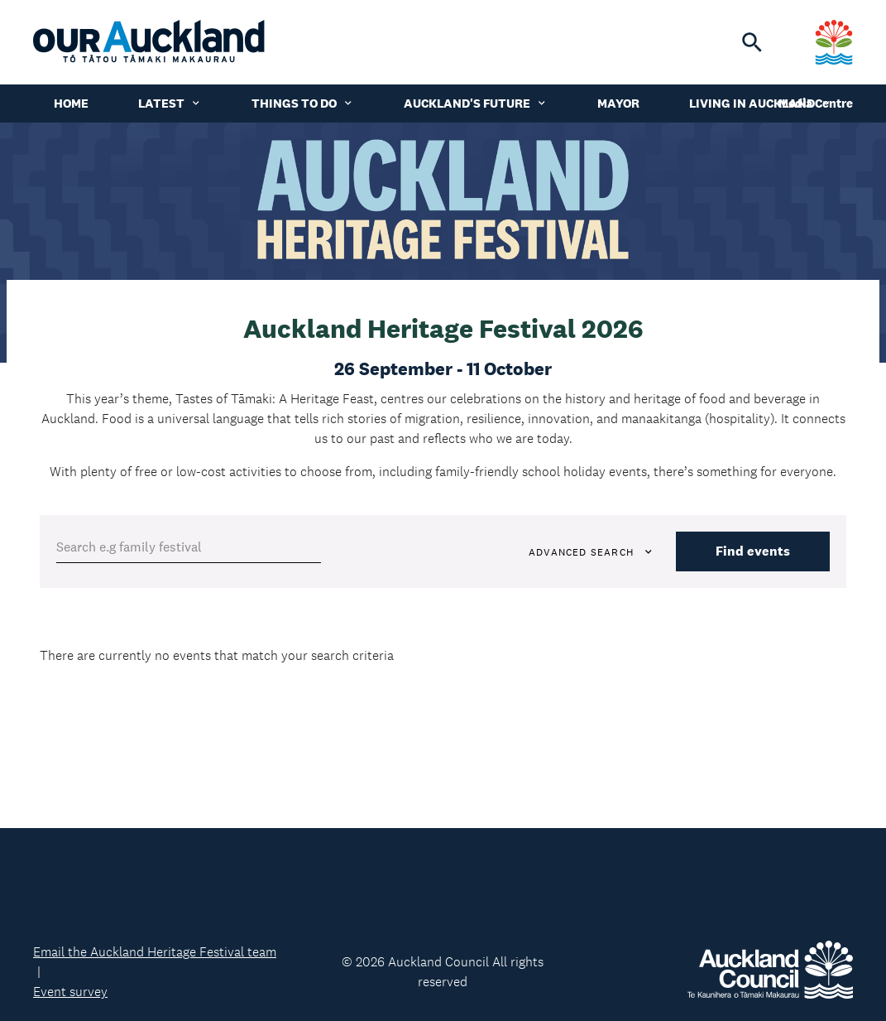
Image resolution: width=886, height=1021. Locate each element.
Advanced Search (591, 552)
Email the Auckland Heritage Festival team (154, 952)
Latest (170, 103)
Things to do (302, 103)
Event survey (70, 991)
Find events (753, 551)
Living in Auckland (760, 103)
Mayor (618, 103)
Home (71, 103)
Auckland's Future (476, 103)
